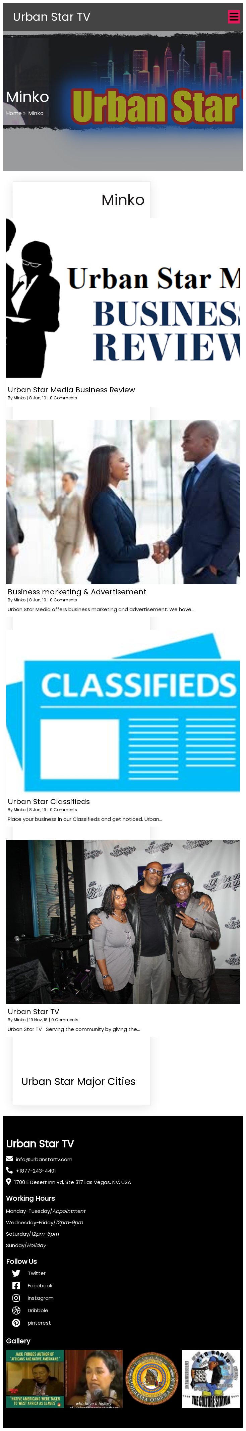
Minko (19, 398)
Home (14, 113)
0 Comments (63, 398)
